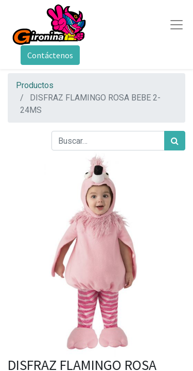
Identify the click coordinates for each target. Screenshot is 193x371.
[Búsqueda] (174, 140)
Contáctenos (50, 55)
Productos (35, 85)
